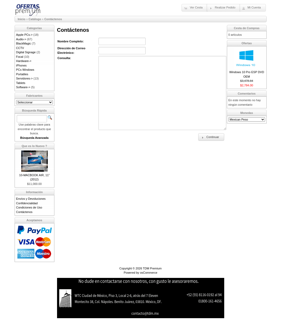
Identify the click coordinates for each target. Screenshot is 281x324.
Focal (19, 56)
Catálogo (35, 19)
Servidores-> (24, 78)
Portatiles (22, 74)
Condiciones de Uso (29, 207)
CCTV (20, 48)
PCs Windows (25, 69)
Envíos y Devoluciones (31, 198)
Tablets (20, 83)
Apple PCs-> (24, 34)
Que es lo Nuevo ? (34, 146)
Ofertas (246, 43)
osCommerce (148, 272)
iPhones (21, 65)
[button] (194, 7)
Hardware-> (24, 61)
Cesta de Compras (247, 28)
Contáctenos (53, 19)
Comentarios (247, 93)
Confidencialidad (27, 203)
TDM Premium (152, 268)
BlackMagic (23, 43)
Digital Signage (26, 52)
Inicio (21, 19)
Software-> (23, 87)
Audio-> (21, 39)
